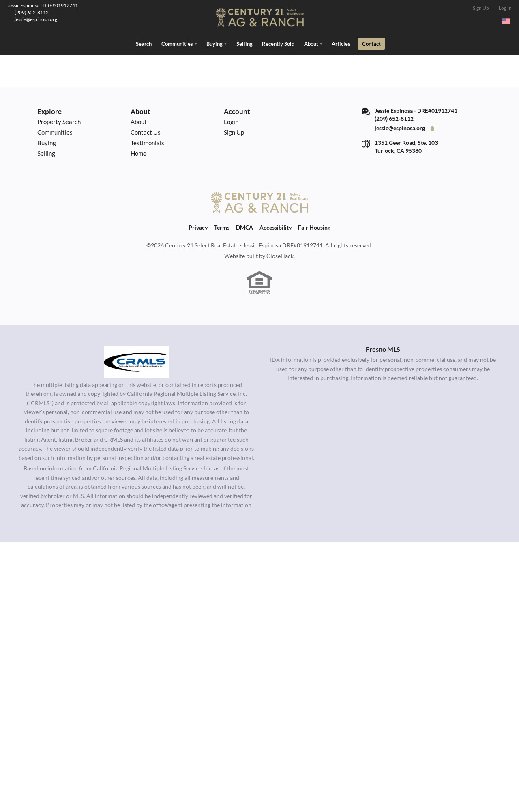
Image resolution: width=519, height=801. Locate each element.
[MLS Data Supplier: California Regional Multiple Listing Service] (136, 361)
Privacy (198, 226)
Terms (221, 226)
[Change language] (506, 21)
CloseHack (280, 255)
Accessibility (276, 226)
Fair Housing (314, 226)
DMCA (244, 226)
